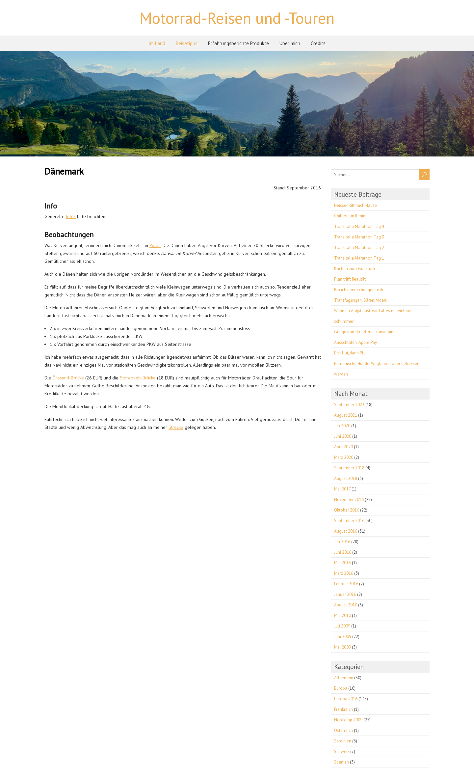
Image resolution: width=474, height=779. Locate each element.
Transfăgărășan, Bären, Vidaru (360, 300)
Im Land (156, 43)
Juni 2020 (342, 436)
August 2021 (345, 415)
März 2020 (343, 457)
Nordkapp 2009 (348, 720)
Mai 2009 (342, 647)
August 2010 (345, 605)
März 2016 (343, 573)
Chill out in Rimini (350, 216)
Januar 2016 (345, 594)
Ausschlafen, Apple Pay (355, 342)
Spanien (341, 762)
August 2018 (345, 478)
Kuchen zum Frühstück (354, 268)
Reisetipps (187, 43)
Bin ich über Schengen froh (358, 289)
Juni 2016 (342, 552)
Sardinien (342, 741)
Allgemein (343, 678)
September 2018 (349, 468)
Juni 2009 (342, 636)
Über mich (289, 43)
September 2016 (349, 520)
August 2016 (345, 531)
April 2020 (343, 447)
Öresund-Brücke (68, 378)
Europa (340, 688)
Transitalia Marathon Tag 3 (359, 237)
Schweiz (341, 751)
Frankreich (343, 709)
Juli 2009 (342, 626)
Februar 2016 (346, 584)
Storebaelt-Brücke (138, 378)
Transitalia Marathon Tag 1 (359, 258)
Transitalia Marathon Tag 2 (359, 247)
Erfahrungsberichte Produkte (238, 43)
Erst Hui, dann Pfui (350, 353)
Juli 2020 (342, 426)
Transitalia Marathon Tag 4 (359, 226)
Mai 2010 (342, 615)
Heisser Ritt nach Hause (355, 205)
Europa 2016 (345, 699)
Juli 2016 (342, 541)
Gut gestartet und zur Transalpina (365, 332)
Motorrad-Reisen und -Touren (237, 18)
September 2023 (349, 404)
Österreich (343, 730)
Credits (318, 43)
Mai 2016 (342, 563)
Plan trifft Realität (350, 279)
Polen (155, 245)
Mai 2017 (342, 489)
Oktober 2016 (346, 510)
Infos (71, 216)
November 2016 (349, 499)
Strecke (176, 427)
